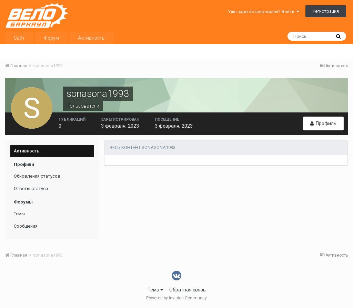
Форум (51, 38)
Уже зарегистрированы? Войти (263, 11)
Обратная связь (187, 289)
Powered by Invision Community (176, 298)
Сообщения (26, 226)
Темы (19, 213)
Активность (91, 38)
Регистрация (326, 11)
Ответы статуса (31, 188)
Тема (155, 289)
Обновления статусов (37, 176)
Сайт (19, 38)
